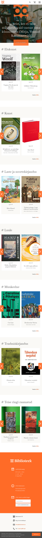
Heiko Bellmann (31, 87)
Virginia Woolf (10, 88)
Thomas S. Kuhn (11, 440)
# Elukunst (8, 49)
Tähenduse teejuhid (31, 380)
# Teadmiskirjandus (14, 344)
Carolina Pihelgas (10, 324)
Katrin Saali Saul (31, 439)
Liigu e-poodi (21, 42)
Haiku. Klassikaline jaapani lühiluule (11, 266)
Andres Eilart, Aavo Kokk (31, 324)
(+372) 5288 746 (21, 528)
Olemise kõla (11, 380)
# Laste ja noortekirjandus (19, 172)
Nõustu (36, 534)
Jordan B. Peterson (30, 382)
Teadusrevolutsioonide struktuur (11, 438)
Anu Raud (31, 150)
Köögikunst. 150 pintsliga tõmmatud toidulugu (11, 150)
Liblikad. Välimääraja (30, 86)
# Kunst (6, 113)
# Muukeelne (10, 287)
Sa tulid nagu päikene (31, 266)
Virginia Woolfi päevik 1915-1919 (11, 86)
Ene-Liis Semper (31, 151)
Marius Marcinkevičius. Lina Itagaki (31, 211)
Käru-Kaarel (11, 208)
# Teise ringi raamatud (16, 402)
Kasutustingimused (20, 488)
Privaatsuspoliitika (20, 490)
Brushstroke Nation (31, 323)
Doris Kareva (10, 382)
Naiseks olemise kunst (31, 438)
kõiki (37, 95)
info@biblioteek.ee (21, 524)
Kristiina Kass (10, 210)
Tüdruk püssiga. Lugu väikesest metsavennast (31, 208)
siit (19, 536)
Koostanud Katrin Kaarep (31, 267)
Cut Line (11, 323)
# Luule (6, 230)
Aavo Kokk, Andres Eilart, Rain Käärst (10, 152)
